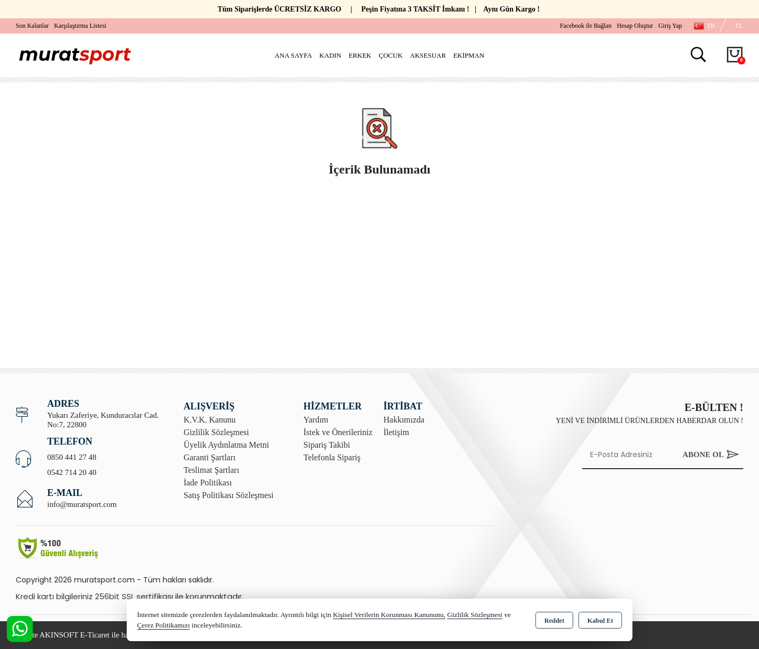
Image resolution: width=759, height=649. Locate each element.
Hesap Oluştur (635, 25)
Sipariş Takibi (327, 444)
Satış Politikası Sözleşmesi (229, 495)
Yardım (316, 419)
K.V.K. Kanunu (210, 419)
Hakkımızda (403, 419)
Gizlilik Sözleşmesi (216, 432)
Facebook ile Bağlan (586, 25)
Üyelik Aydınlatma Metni (226, 444)
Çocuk (391, 55)
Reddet (554, 620)
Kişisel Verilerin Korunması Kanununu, (389, 615)
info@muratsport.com (82, 504)
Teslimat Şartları (211, 470)
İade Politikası (208, 482)
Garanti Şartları (210, 457)
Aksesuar (428, 55)
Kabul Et (600, 620)
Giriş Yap (670, 25)
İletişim (396, 432)
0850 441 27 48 (72, 457)
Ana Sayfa (293, 55)
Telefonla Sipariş (332, 457)
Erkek (360, 55)
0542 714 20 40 (72, 472)
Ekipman (468, 55)
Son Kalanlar (32, 25)
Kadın (330, 55)
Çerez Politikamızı (163, 625)
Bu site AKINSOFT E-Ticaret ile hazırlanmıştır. (91, 635)
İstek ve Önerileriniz (338, 432)
